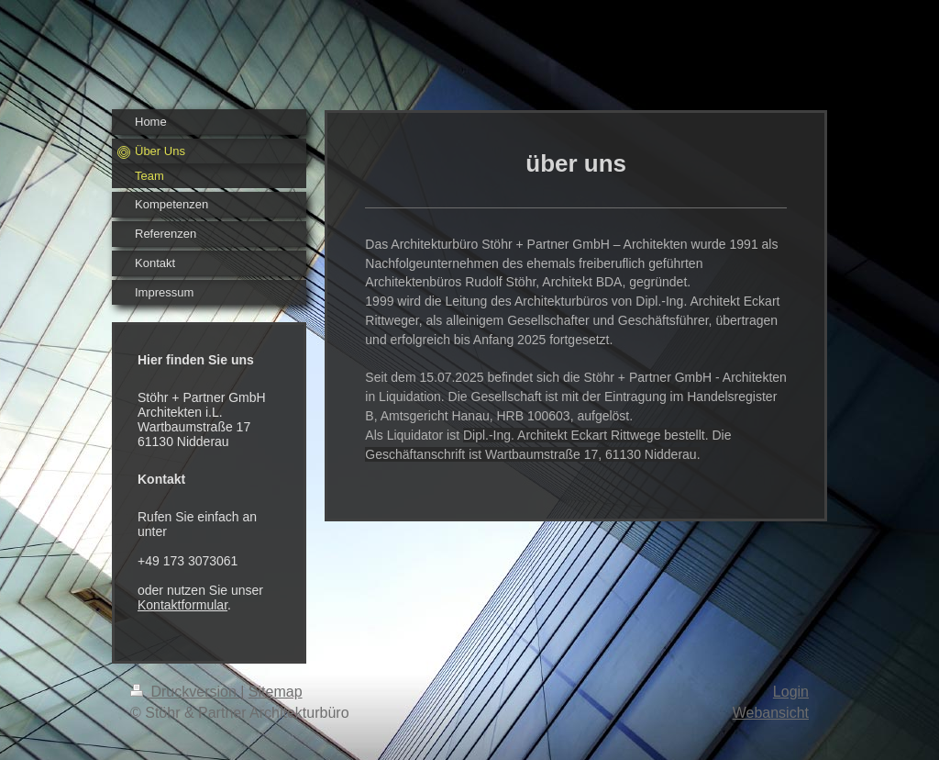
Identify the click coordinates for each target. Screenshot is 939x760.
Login (791, 691)
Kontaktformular (182, 605)
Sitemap (276, 691)
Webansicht (771, 713)
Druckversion (185, 691)
